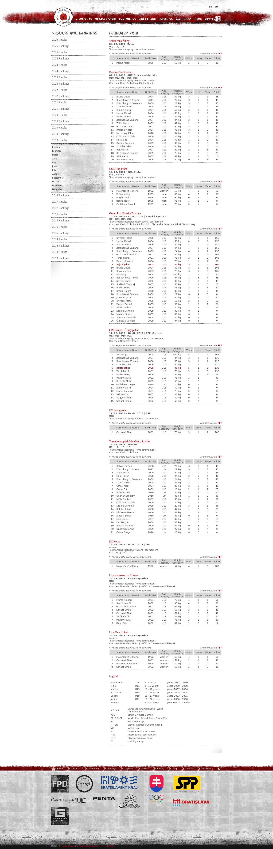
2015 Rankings (60, 233)
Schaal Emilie (123, 401)
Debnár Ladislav (125, 496)
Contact (212, 19)
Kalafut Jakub (123, 509)
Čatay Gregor (123, 532)
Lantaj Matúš (123, 113)
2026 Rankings (60, 46)
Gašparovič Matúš (126, 254)
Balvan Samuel (124, 525)
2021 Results (59, 102)
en (216, 6)
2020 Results (59, 115)
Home (57, 769)
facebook (204, 769)
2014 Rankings (60, 245)
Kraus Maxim (123, 291)
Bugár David (123, 197)
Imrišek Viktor (124, 130)
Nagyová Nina (124, 397)
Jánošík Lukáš (123, 515)
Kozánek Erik (123, 271)
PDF (220, 53)
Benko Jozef (123, 200)
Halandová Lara (125, 126)
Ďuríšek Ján (122, 522)
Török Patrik (123, 257)
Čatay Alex (122, 486)
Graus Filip (122, 489)
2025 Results (59, 52)
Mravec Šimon (124, 314)
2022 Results (59, 90)
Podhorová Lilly (124, 159)
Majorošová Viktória (127, 191)
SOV (156, 788)
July (54, 170)
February (56, 151)
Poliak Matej (123, 194)
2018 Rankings (60, 195)
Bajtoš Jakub (123, 264)
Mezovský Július (125, 133)
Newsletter (105, 19)
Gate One (60, 816)
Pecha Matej (123, 63)
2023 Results (59, 77)
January (56, 147)
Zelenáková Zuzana (127, 120)
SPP (187, 784)
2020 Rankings (60, 121)
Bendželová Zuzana (127, 361)
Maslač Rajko (123, 244)
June (54, 166)
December (57, 189)
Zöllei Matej (123, 123)
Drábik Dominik (125, 143)
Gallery (183, 19)
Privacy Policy (109, 846)
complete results (208, 53)
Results (166, 19)
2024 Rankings (60, 71)
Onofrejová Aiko (125, 529)
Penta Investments (104, 798)
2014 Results (59, 239)
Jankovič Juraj (123, 110)
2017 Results (59, 201)
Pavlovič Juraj (123, 377)
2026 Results (59, 39)
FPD (60, 784)
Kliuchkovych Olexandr (129, 103)
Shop (197, 19)
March (55, 155)
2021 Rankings (60, 108)
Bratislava (191, 802)
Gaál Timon (122, 476)
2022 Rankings (60, 96)
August (55, 174)
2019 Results (59, 127)
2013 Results (59, 252)
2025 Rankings (60, 58)
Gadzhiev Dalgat (125, 204)
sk (211, 6)
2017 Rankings (60, 208)
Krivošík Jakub (124, 146)
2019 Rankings (60, 133)
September (58, 178)
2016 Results (59, 214)
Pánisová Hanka (125, 512)
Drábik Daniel (124, 304)
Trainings (127, 19)
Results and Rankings (74, 33)
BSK (119, 782)
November (57, 185)
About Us (83, 19)
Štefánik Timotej (125, 284)
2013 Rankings (60, 258)
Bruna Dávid (123, 96)
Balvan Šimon (124, 466)
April (54, 158)
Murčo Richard (124, 391)
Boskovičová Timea (127, 277)
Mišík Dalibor (123, 116)
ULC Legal (68, 800)
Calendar (147, 19)
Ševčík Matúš (123, 281)
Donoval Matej (124, 261)
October (56, 181)
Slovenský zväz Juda (84, 784)
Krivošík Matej (124, 106)
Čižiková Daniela (125, 136)
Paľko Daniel (123, 492)
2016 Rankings (60, 220)
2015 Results (59, 226)
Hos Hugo (121, 139)
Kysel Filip (121, 623)
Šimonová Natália (126, 317)
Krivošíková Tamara (127, 153)
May (54, 162)
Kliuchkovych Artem (127, 100)
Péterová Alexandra (127, 663)
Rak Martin (122, 149)
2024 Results (59, 64)
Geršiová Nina (124, 432)
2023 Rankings (60, 83)
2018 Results (59, 140)
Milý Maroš (122, 156)
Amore (129, 801)
